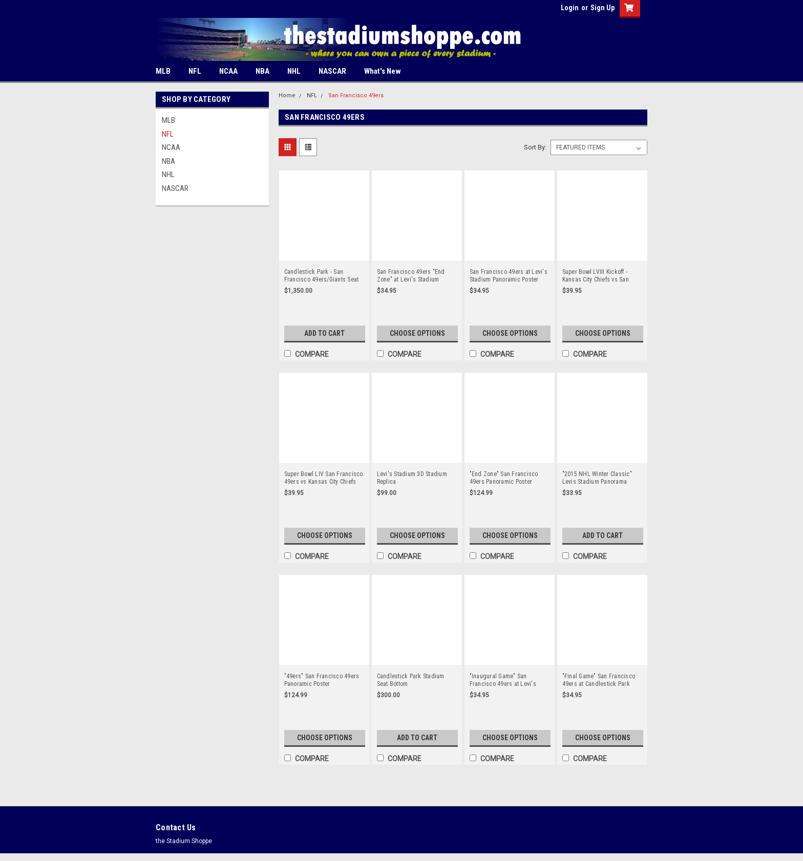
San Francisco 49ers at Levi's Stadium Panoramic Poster (508, 275)
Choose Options (417, 333)
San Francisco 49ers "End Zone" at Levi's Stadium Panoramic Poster (411, 276)
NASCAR (332, 71)
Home (287, 95)
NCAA (228, 71)
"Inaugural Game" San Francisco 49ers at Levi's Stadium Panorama (503, 680)
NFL (194, 71)
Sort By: (535, 147)
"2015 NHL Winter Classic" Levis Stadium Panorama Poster (597, 478)
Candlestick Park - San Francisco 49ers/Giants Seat (321, 275)
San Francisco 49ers (356, 95)
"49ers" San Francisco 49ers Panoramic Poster (322, 680)
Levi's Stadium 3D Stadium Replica (412, 477)
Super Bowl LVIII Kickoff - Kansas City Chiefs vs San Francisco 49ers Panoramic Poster (598, 276)
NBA (262, 71)
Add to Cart (324, 333)
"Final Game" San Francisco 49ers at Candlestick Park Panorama (599, 680)
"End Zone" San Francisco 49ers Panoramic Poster (504, 477)
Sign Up (602, 8)
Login (570, 8)
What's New (382, 71)
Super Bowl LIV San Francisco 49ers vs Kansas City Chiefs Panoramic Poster (323, 478)
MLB (163, 71)
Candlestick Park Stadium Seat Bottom (411, 680)
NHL (294, 71)
